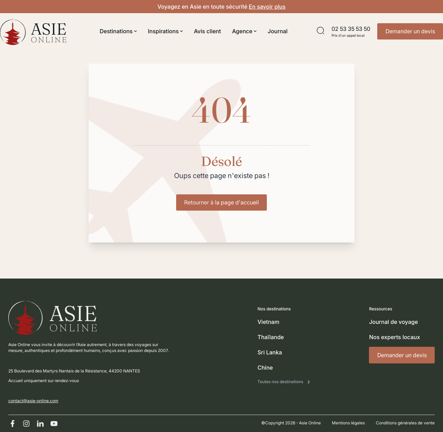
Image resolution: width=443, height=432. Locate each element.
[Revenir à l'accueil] (33, 31)
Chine (265, 367)
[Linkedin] (40, 423)
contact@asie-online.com (33, 400)
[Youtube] (54, 423)
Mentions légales (348, 422)
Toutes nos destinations (280, 381)
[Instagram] (26, 423)
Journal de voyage (393, 321)
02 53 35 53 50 (351, 28)
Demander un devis (410, 31)
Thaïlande (270, 337)
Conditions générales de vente (405, 422)
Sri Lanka (269, 352)
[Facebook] (12, 423)
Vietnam (268, 321)
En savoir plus (267, 6)
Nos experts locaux (394, 337)
